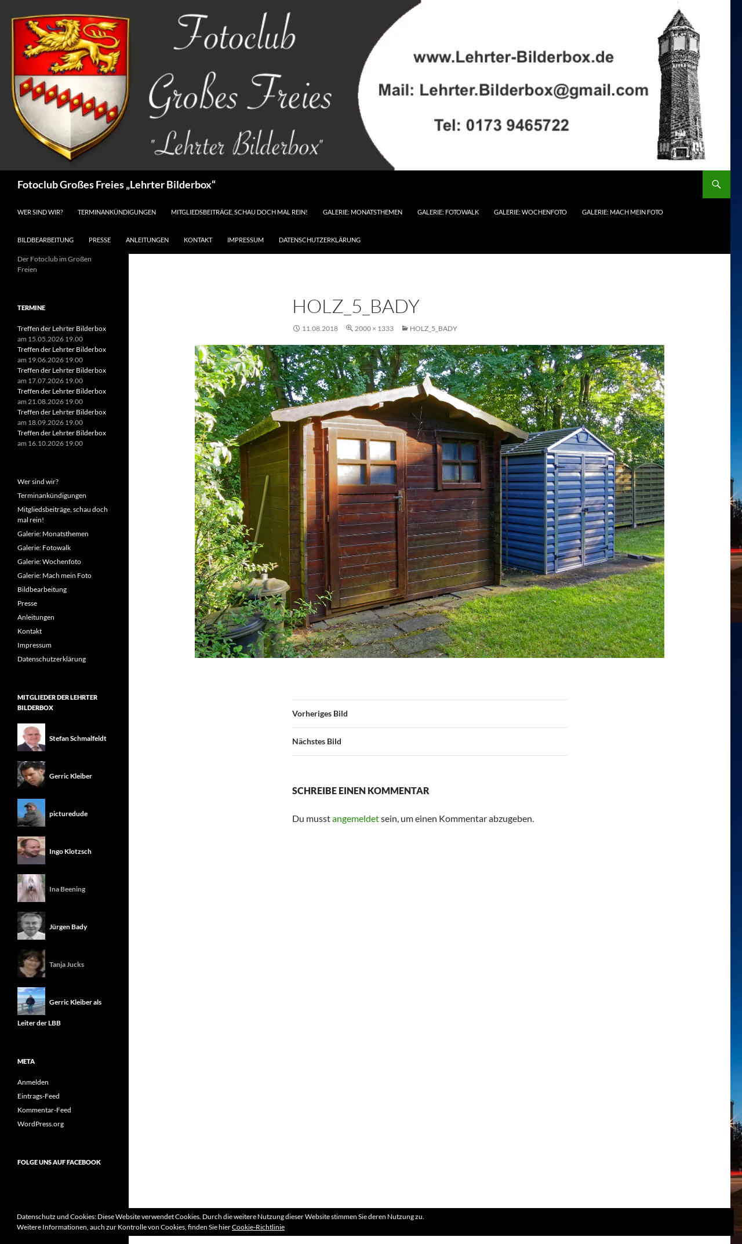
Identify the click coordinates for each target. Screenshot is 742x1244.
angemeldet (355, 818)
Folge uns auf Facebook (59, 1162)
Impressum (245, 239)
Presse (100, 239)
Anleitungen (147, 239)
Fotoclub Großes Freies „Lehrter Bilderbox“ (116, 184)
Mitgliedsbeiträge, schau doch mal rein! (239, 212)
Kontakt (198, 239)
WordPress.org (40, 1123)
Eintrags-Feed (38, 1096)
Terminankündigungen (117, 212)
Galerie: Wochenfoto (530, 212)
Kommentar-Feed (44, 1109)
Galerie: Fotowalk (448, 212)
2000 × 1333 (374, 328)
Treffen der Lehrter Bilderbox (61, 328)
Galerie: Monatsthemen (362, 212)
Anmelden (33, 1082)
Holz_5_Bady (433, 328)
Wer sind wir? (40, 212)
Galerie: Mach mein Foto (622, 212)
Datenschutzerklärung (320, 239)
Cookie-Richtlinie (258, 1227)
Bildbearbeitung (45, 239)
